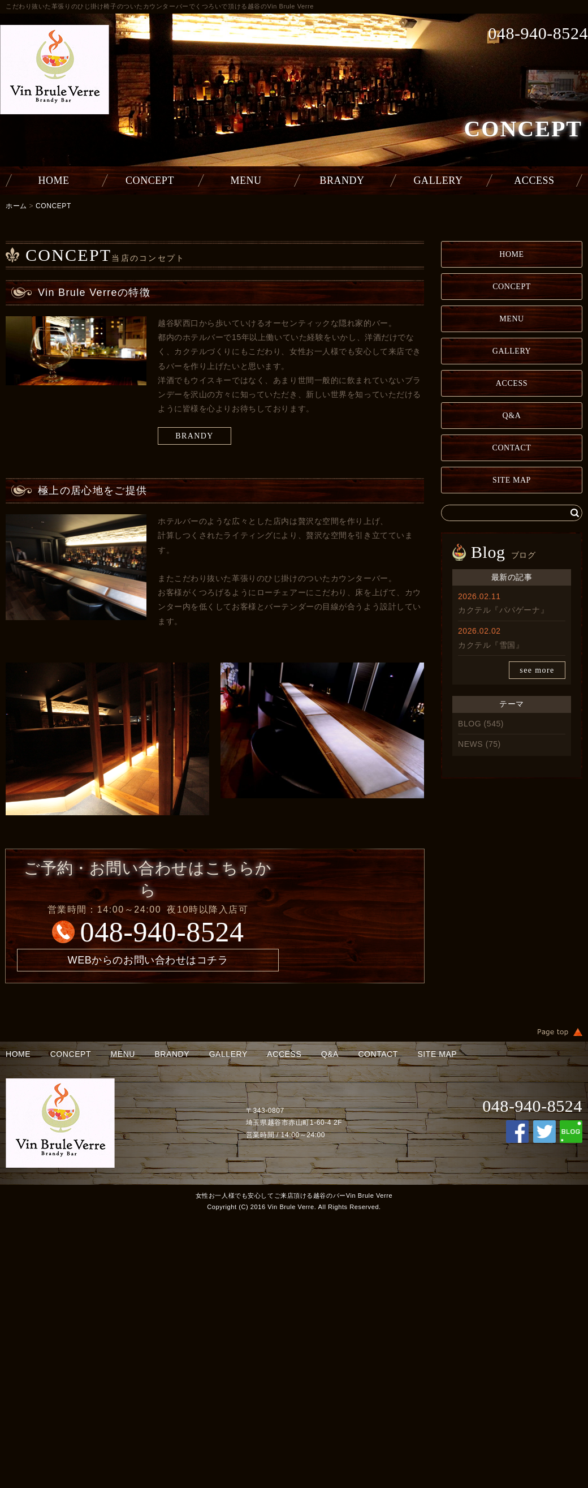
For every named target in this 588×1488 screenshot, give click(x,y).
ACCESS (534, 180)
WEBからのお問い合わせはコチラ (148, 960)
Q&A (512, 415)
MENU (245, 180)
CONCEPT (150, 180)
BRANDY (341, 180)
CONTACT (511, 448)
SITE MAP (511, 480)
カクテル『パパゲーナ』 (503, 609)
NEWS (470, 744)
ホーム (16, 206)
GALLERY (438, 180)
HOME (53, 180)
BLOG (469, 723)
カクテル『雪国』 (491, 645)
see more (537, 670)
